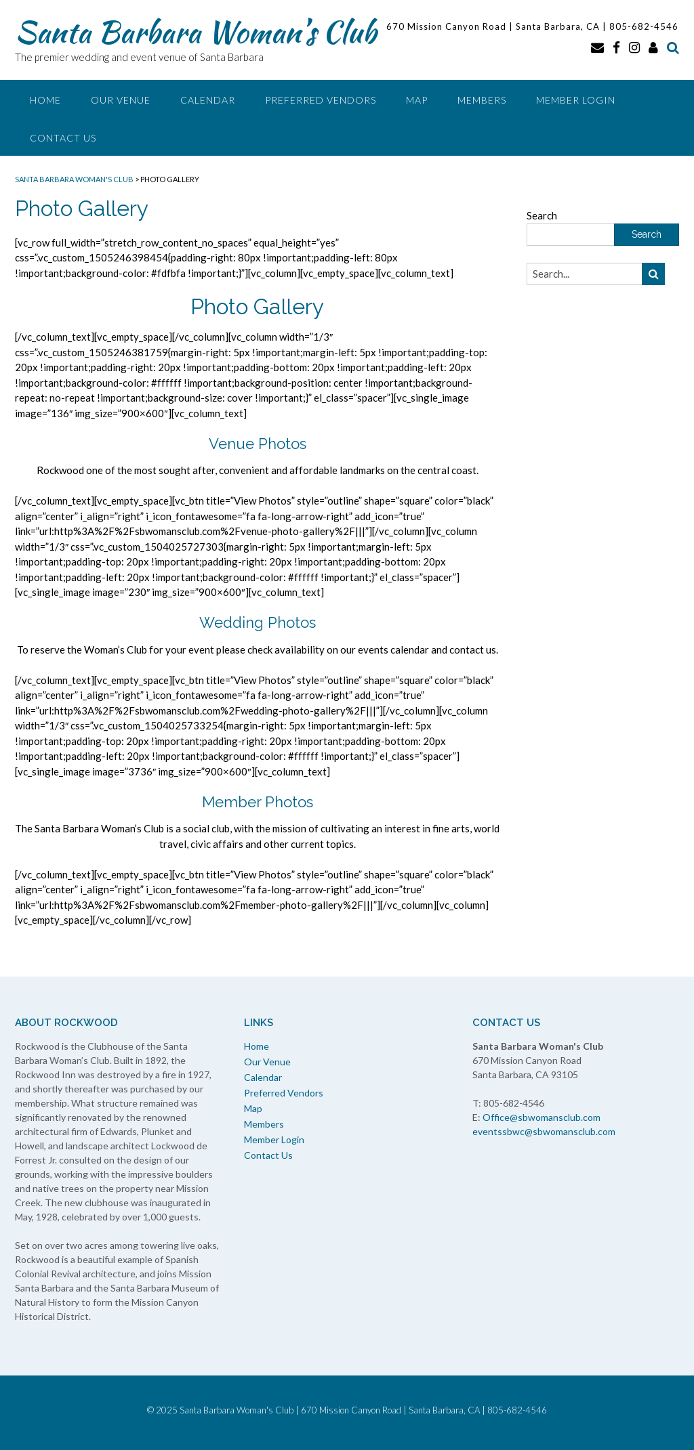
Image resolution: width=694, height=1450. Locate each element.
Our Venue (120, 100)
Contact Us (63, 138)
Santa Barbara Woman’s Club (195, 32)
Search (542, 215)
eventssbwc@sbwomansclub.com (543, 1131)
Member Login (575, 100)
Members (481, 100)
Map (417, 100)
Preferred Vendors (320, 100)
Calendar (207, 100)
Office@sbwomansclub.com (541, 1117)
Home (45, 100)
